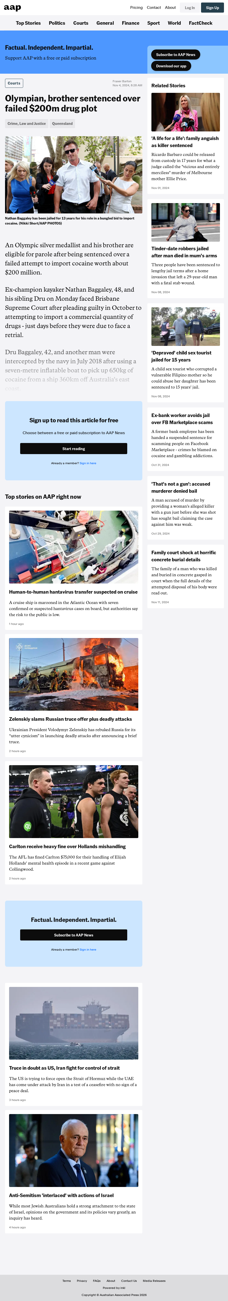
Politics (57, 22)
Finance (130, 22)
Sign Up (212, 7)
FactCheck (200, 22)
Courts (80, 22)
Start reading (73, 448)
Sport (153, 22)
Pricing (136, 7)
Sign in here (88, 463)
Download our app (171, 65)
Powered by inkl (114, 1288)
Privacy (82, 1281)
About (170, 7)
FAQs (97, 1281)
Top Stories (28, 22)
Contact (154, 7)
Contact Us (129, 1281)
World (174, 22)
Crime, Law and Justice (27, 123)
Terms (66, 1281)
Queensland (62, 123)
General (105, 22)
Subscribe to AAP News (175, 54)
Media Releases (154, 1281)
